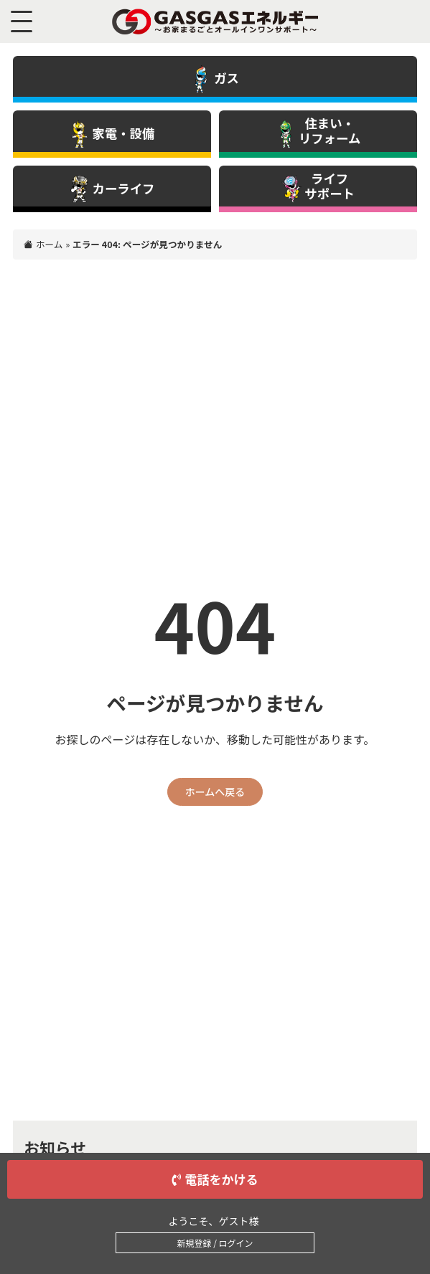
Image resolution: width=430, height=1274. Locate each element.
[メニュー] (25, 21)
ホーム (49, 244)
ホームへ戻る (215, 791)
